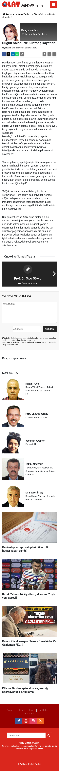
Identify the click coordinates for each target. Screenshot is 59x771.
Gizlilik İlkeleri (44, 710)
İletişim (32, 710)
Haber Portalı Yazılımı (31, 764)
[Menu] (53, 4)
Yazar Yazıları (24, 14)
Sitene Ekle (29, 713)
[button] (44, 54)
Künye (22, 710)
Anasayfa (8, 14)
